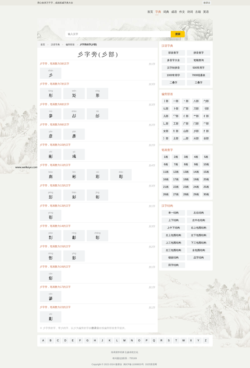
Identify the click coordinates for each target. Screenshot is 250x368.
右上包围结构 (198, 227)
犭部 (175, 131)
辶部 (165, 123)
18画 (186, 179)
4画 (196, 157)
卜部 (175, 108)
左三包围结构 (173, 250)
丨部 (165, 101)
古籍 (196, 11)
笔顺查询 (199, 60)
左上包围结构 (173, 235)
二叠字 (173, 82)
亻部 (185, 116)
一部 (175, 101)
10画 (206, 164)
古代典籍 (125, 18)
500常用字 (199, 67)
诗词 (188, 11)
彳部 (206, 116)
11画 (166, 172)
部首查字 (173, 52)
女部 (165, 131)
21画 (166, 187)
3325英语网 (151, 364)
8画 (186, 164)
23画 (186, 187)
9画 (196, 164)
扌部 (206, 131)
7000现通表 (198, 75)
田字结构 (173, 265)
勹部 (206, 101)
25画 (206, 187)
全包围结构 (198, 250)
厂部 (185, 108)
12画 (176, 172)
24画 (196, 187)
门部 (196, 123)
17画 (176, 179)
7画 (176, 164)
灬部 (185, 138)
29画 (196, 194)
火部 (196, 138)
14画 (196, 172)
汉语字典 (55, 44)
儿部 (165, 116)
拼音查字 (199, 52)
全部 (206, 138)
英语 (204, 11)
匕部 (165, 108)
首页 (149, 11)
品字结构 (199, 257)
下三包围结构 (198, 242)
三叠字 (198, 82)
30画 (206, 194)
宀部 (206, 123)
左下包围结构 (198, 235)
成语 (172, 11)
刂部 (206, 108)
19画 (196, 179)
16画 (166, 179)
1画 (166, 157)
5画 (206, 157)
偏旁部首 (70, 44)
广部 (185, 123)
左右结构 (199, 212)
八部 (196, 101)
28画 (186, 194)
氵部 (165, 138)
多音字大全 (173, 60)
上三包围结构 (173, 242)
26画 (166, 194)
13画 (186, 172)
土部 (175, 138)
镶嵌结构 (173, 257)
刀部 (196, 108)
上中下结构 (173, 227)
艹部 (196, 116)
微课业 (206, 2)
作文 (180, 11)
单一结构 (173, 212)
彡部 (196, 131)
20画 (206, 179)
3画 (186, 157)
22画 (176, 187)
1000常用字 (173, 75)
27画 (176, 194)
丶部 (185, 101)
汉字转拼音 (173, 67)
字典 (156, 11)
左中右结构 (198, 220)
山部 (185, 131)
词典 (164, 11)
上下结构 (173, 220)
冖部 (175, 116)
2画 (176, 157)
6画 (166, 164)
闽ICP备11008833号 (133, 364)
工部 (175, 123)
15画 (206, 172)
